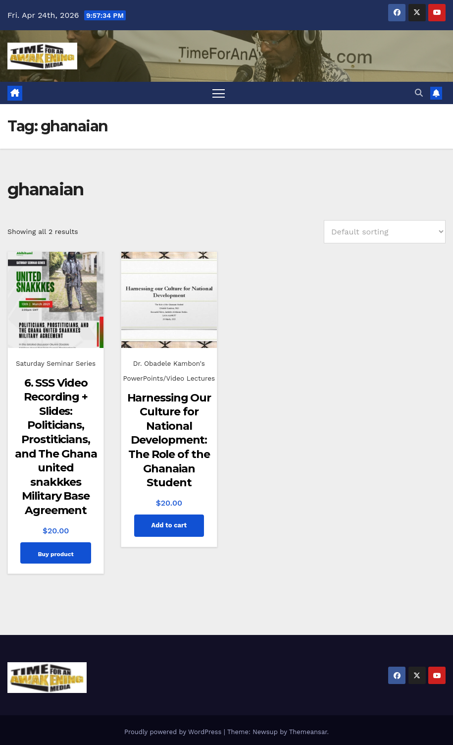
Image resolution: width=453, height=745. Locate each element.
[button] (419, 93)
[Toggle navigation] (218, 93)
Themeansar (308, 732)
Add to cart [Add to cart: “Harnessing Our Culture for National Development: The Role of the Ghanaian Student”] (169, 525)
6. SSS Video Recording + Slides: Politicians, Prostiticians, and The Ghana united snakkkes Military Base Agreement (56, 446)
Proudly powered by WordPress (174, 732)
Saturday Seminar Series (56, 363)
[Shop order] (385, 231)
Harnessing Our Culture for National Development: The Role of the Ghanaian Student (169, 440)
